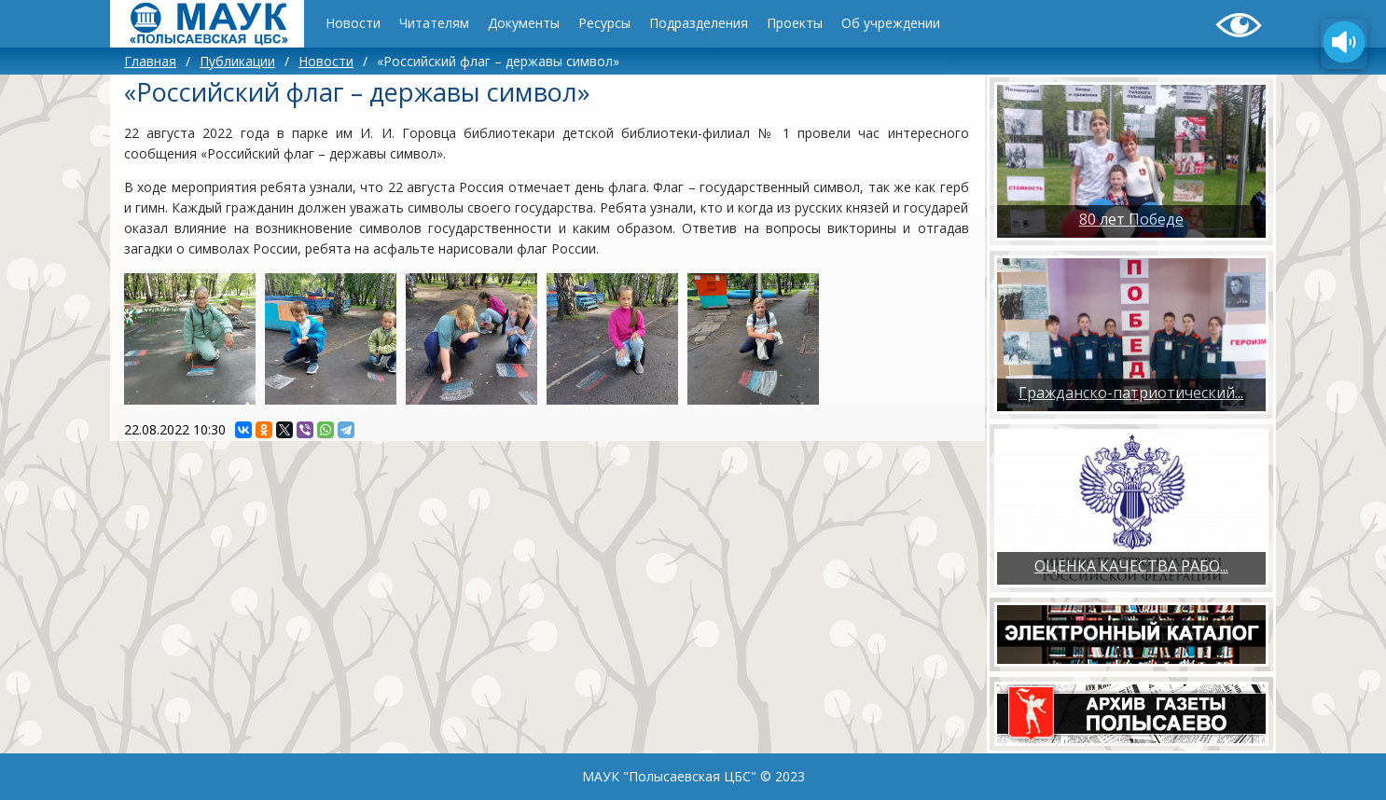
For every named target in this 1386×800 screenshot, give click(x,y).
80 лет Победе (1131, 219)
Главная (150, 61)
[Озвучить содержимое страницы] (1344, 44)
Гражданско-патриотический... (1131, 392)
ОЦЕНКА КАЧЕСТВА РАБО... (1131, 566)
